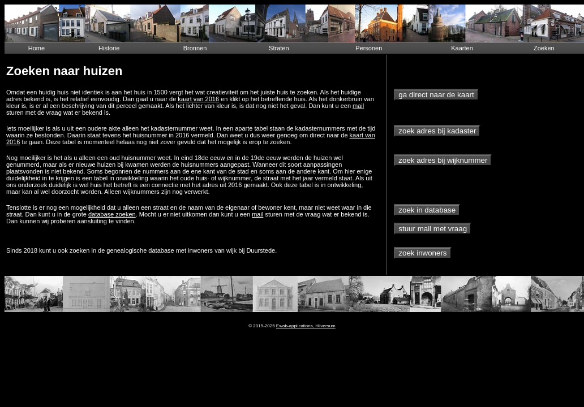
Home (36, 48)
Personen (368, 48)
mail (358, 105)
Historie (108, 48)
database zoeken (112, 214)
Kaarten (462, 48)
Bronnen (195, 48)
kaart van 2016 (198, 99)
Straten (279, 48)
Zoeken (544, 48)
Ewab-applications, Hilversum (306, 325)
